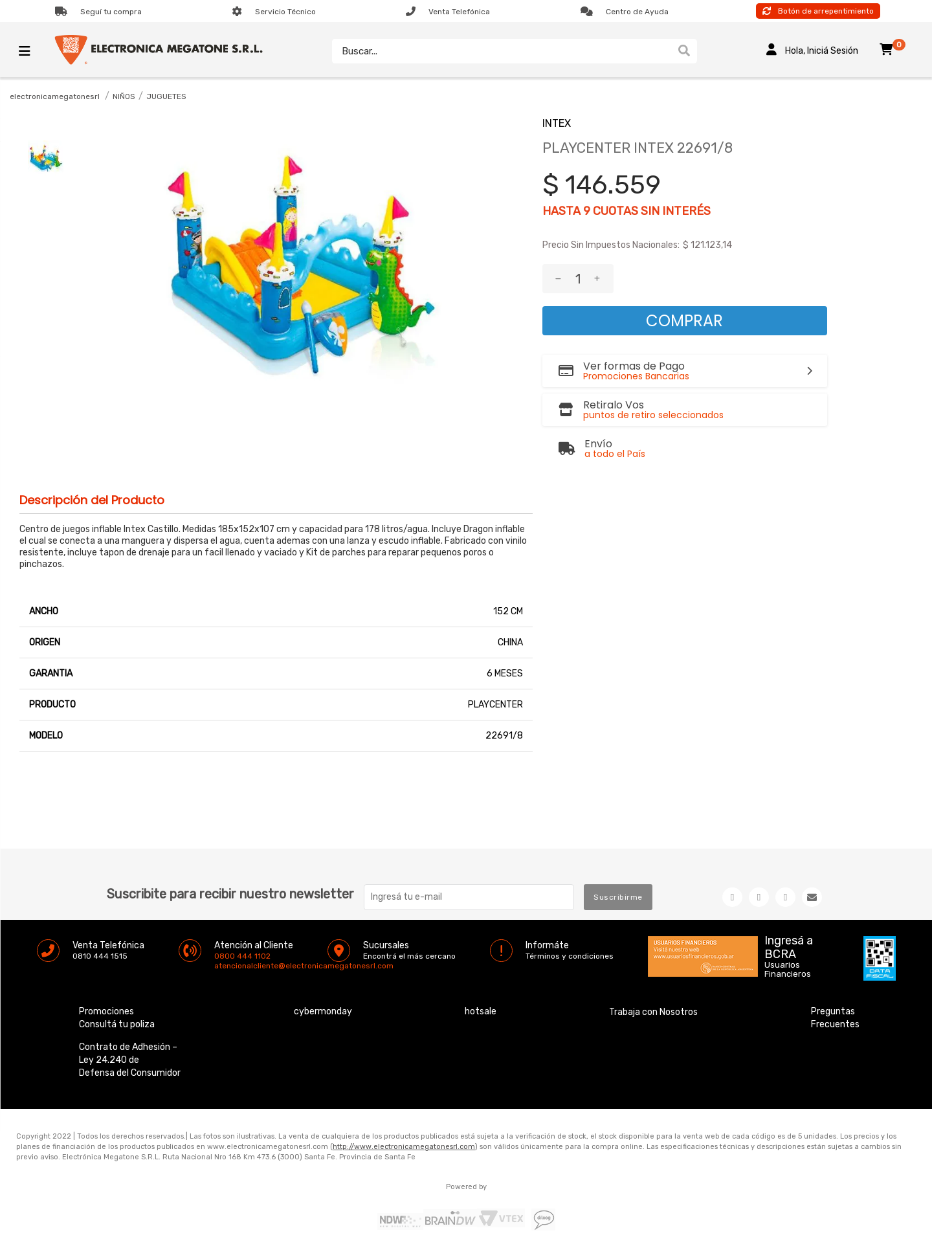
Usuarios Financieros (787, 970)
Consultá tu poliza (117, 1024)
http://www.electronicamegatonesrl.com (404, 1146)
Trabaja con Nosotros (653, 1012)
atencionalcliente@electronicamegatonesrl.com (225, 965)
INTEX (556, 123)
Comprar (684, 320)
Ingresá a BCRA (788, 945)
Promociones (106, 1011)
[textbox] (501, 51)
